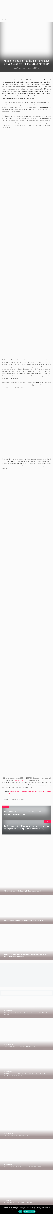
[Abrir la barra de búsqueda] (50, 20)
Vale (20, 1211)
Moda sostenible (12, 799)
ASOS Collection (20, 780)
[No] (51, 1209)
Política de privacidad (29, 1211)
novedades (21, 799)
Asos (37, 68)
